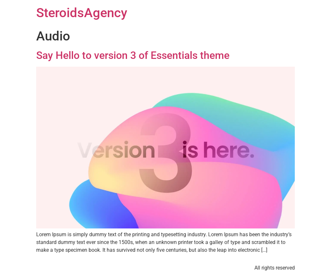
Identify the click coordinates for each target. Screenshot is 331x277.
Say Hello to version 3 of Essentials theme (133, 55)
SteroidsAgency (81, 12)
